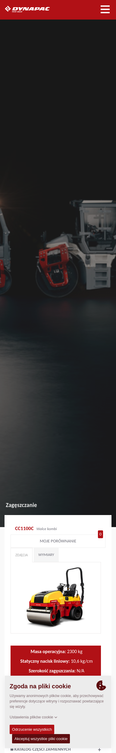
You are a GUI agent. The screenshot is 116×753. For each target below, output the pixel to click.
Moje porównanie (71, 540)
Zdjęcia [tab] (21, 555)
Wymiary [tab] (46, 554)
